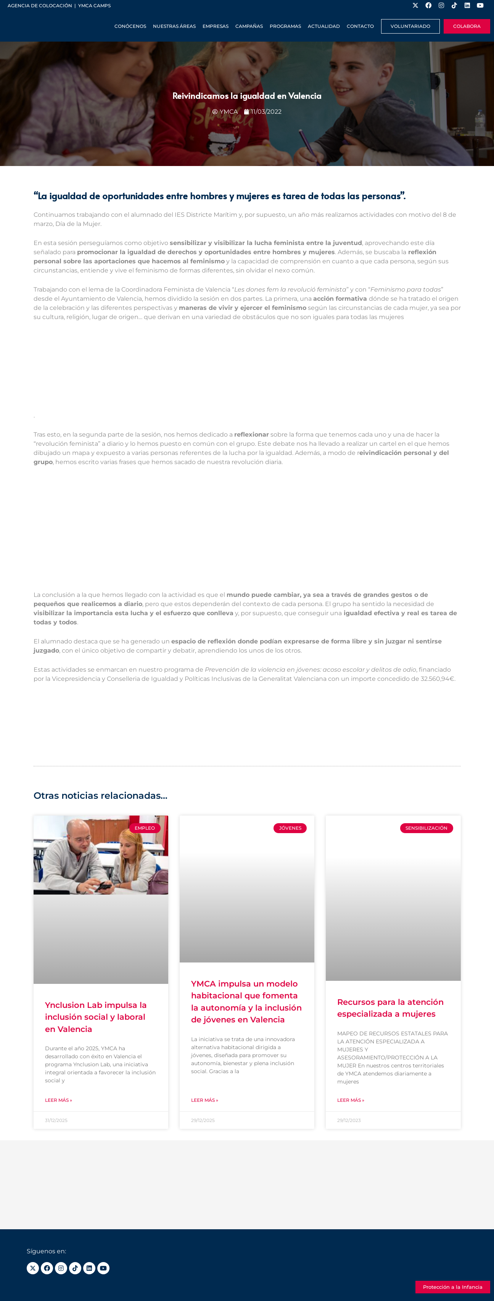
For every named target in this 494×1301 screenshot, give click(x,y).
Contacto (360, 26)
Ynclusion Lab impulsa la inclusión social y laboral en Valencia (96, 1017)
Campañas (249, 26)
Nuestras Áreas (174, 26)
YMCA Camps (94, 5)
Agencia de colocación (40, 5)
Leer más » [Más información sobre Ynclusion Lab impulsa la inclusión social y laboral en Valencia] (58, 1100)
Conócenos (130, 26)
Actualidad (324, 26)
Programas (285, 26)
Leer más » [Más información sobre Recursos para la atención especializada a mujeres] (350, 1100)
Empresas (215, 26)
